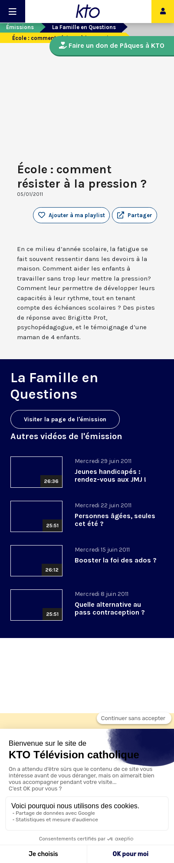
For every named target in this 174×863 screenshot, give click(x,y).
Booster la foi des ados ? (116, 560)
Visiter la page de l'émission (65, 419)
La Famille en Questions (84, 27)
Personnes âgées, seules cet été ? (115, 520)
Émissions (20, 27)
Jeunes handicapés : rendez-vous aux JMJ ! (110, 475)
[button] (134, 215)
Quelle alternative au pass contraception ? (110, 608)
